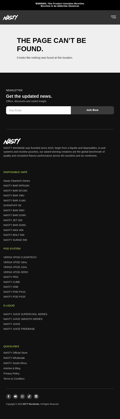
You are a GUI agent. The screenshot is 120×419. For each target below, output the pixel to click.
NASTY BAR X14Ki (14, 200)
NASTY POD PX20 (14, 296)
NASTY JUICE (11, 323)
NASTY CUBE (11, 281)
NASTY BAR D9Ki (13, 210)
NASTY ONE (10, 286)
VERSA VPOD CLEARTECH (19, 257)
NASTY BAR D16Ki (14, 215)
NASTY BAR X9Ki (13, 195)
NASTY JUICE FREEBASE (19, 328)
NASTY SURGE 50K (15, 239)
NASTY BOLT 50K (14, 234)
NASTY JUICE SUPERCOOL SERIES (25, 314)
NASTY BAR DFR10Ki (16, 185)
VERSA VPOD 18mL (15, 262)
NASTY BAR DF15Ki (15, 190)
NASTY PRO (10, 276)
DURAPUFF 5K (12, 205)
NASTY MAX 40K (13, 230)
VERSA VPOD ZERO (15, 272)
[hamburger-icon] (113, 17)
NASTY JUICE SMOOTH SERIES (22, 318)
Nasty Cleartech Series (16, 180)
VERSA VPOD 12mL (15, 267)
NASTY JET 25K (13, 220)
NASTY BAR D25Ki (14, 225)
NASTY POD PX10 (14, 291)
